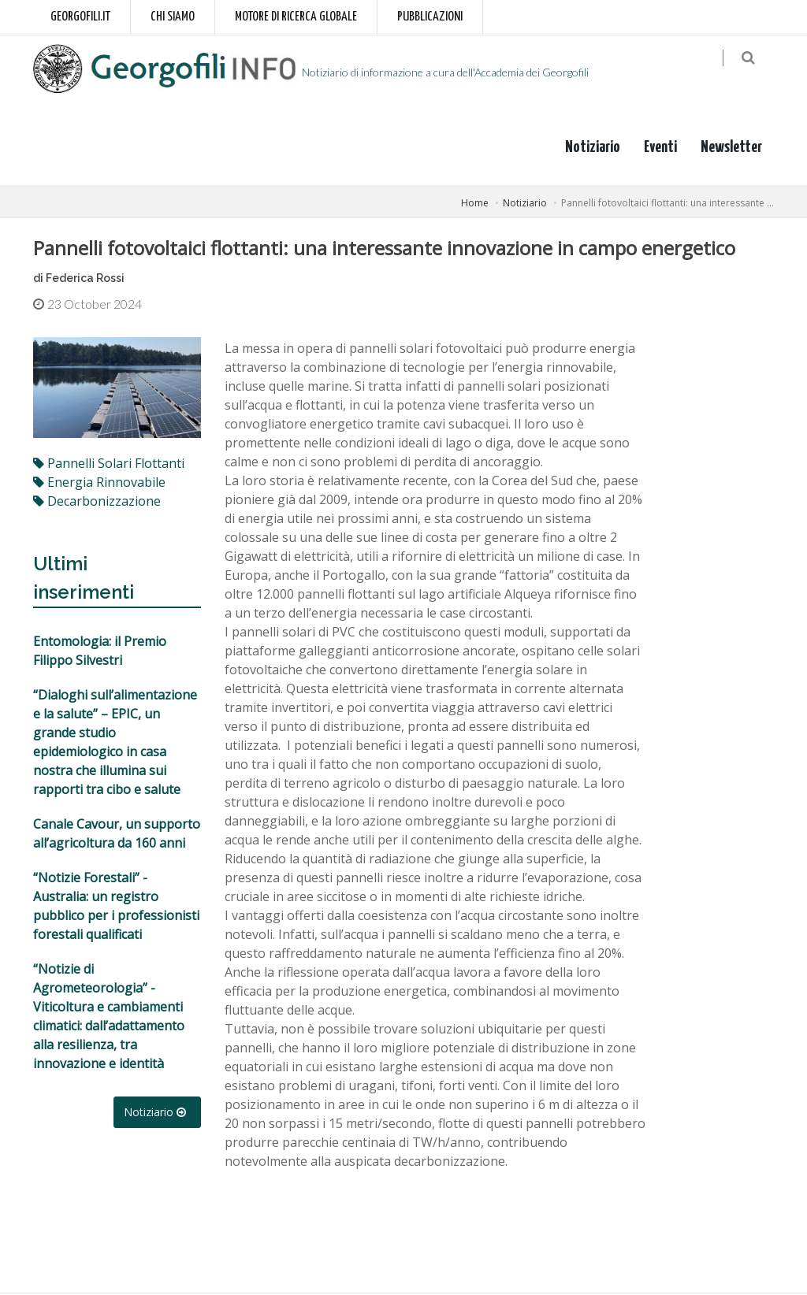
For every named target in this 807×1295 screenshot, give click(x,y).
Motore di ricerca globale (296, 17)
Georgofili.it (80, 17)
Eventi (660, 149)
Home (475, 204)
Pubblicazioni (430, 17)
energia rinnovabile (99, 483)
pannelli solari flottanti (108, 464)
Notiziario (592, 149)
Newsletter (731, 149)
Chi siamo (173, 17)
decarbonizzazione (97, 501)
